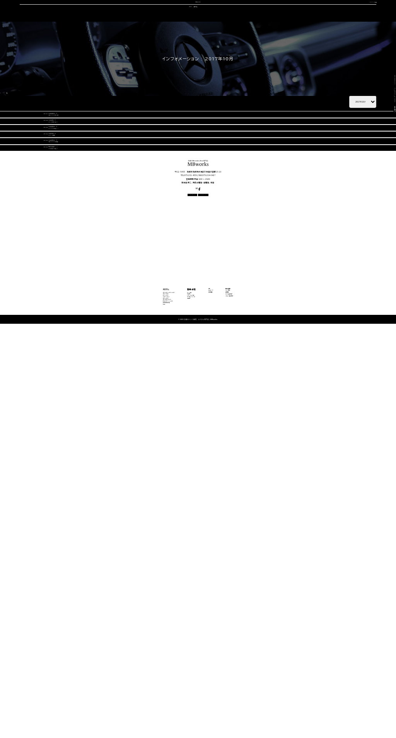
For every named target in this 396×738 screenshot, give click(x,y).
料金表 (82, 703)
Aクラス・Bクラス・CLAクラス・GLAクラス (107, 643)
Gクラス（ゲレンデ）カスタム (97, 680)
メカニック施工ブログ (299, 672)
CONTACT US (306, 12)
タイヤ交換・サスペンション (182, 666)
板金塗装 (170, 651)
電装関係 (170, 673)
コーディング (165, 37)
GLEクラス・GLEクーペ (94, 666)
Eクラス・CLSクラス (92, 658)
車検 (140, 37)
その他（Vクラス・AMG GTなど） (100, 688)
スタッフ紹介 (229, 37)
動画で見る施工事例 (92, 695)
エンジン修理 (173, 643)
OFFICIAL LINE (354, 12)
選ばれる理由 (60, 37)
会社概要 (258, 37)
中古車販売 (197, 37)
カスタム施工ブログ (297, 663)
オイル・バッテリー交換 (179, 658)
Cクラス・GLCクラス (92, 651)
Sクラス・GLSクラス (92, 673)
